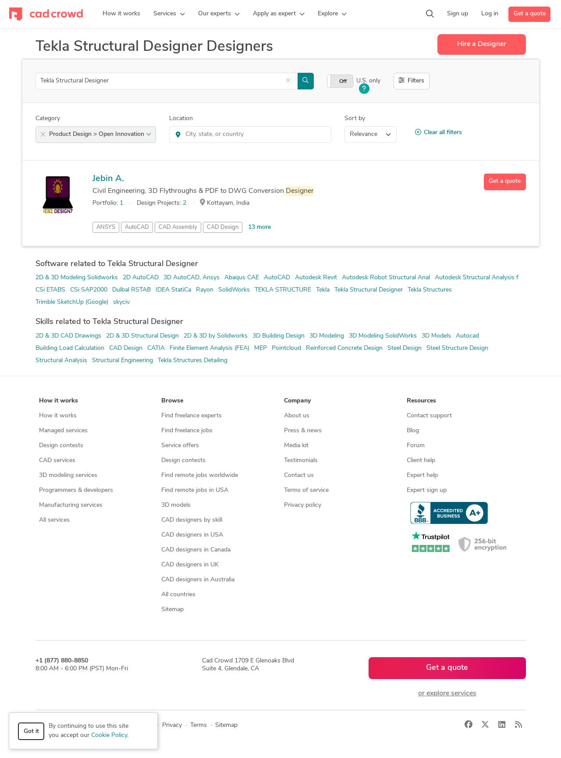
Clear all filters (438, 132)
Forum (416, 445)
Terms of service (306, 490)
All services (54, 520)
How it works (58, 416)
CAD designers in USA (192, 535)
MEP (260, 348)
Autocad (467, 336)
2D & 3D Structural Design (142, 336)
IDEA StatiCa (173, 290)
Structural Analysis (61, 360)
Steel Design (404, 348)
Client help (421, 460)
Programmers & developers (76, 490)
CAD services (57, 460)
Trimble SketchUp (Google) (72, 302)
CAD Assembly (178, 227)
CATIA (156, 348)
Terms (198, 725)
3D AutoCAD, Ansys (191, 277)
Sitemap (172, 609)
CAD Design (222, 227)
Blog (413, 430)
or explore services (447, 693)
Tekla (323, 290)
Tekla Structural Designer (368, 290)
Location (181, 118)
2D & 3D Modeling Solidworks (77, 277)
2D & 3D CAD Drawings (68, 336)
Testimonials (301, 460)
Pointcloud (286, 348)
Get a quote (530, 14)
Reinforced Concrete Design (344, 348)
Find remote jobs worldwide (199, 475)
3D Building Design (278, 336)
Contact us (299, 475)
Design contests (61, 445)
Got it (31, 731)
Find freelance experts (191, 416)
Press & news (303, 430)
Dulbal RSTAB (131, 290)
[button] (169, 14)
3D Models (436, 336)
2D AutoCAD (141, 277)
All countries (178, 594)
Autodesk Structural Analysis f (476, 277)
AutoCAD (137, 227)
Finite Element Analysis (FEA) (209, 348)
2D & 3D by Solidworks (216, 336)
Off (343, 81)
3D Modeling (326, 336)
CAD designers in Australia (197, 580)
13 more (259, 227)
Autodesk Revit (316, 277)
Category (48, 118)
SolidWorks (234, 290)
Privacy (172, 725)
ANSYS (105, 227)
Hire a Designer (481, 44)
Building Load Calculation (70, 348)
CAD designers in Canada (196, 550)
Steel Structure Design (457, 348)
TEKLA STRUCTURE (283, 290)
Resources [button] (421, 401)
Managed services (63, 430)
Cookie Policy (109, 735)
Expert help (422, 475)
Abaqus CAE (241, 277)
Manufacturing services (71, 505)
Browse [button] (172, 401)
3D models (176, 505)
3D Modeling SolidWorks (383, 336)
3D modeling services (68, 475)
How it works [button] (58, 401)
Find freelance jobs (187, 430)
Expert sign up (427, 490)
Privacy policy (302, 505)
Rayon (204, 290)
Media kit (296, 445)
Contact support (429, 416)
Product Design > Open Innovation (100, 134)
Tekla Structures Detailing (192, 360)
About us (296, 416)
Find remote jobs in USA (194, 490)
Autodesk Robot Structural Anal (386, 277)
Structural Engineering (122, 360)
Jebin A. (108, 178)
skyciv (121, 302)
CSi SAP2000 (88, 290)
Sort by (354, 118)
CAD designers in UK (190, 565)
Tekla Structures (430, 290)
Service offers (180, 445)
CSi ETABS (50, 290)
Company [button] (297, 401)
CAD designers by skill (191, 520)
